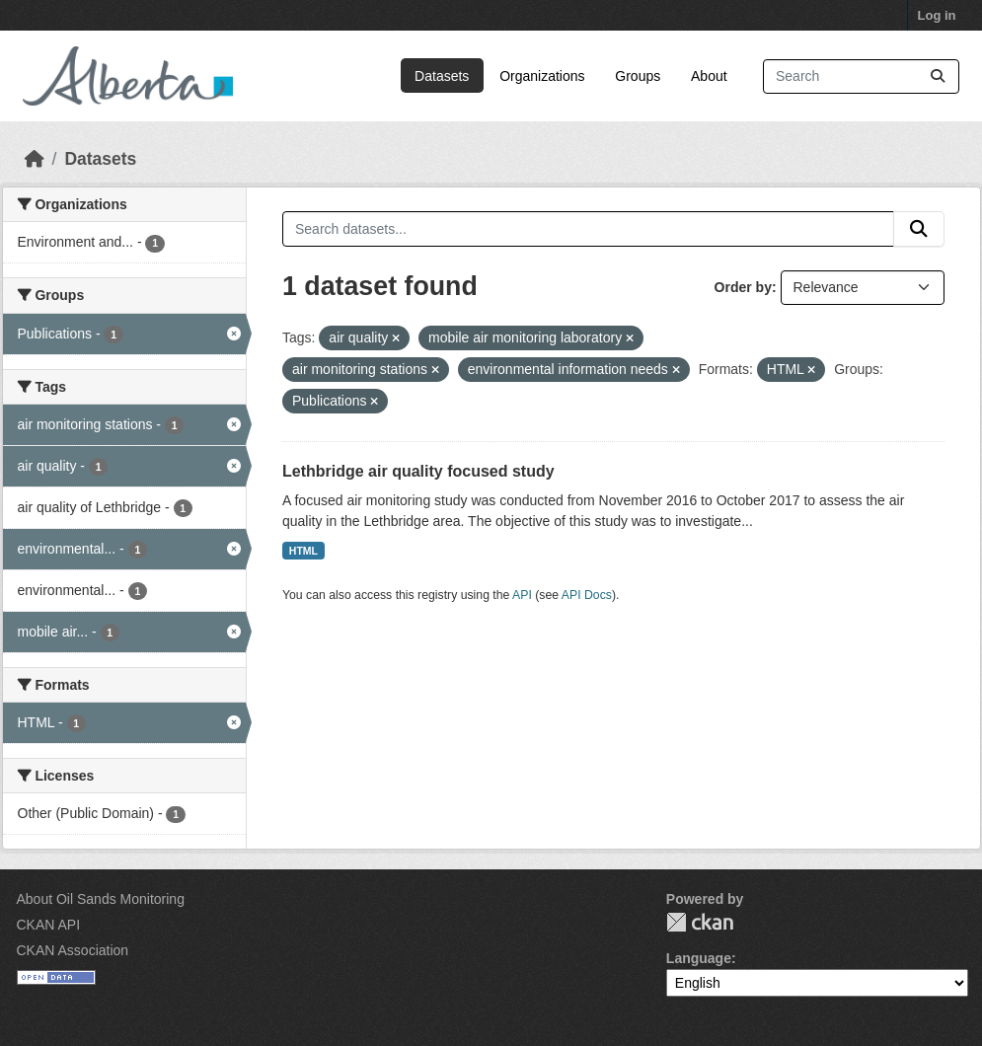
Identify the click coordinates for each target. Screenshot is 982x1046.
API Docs (587, 595)
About (709, 76)
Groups (637, 76)
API (522, 595)
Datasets (442, 76)
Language (698, 958)
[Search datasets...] (861, 76)
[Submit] (937, 76)
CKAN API (49, 925)
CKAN (699, 922)
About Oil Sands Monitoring (101, 899)
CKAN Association (73, 950)
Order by (743, 287)
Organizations (541, 76)
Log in (937, 15)
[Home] (34, 159)
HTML (303, 551)
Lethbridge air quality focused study (418, 471)
